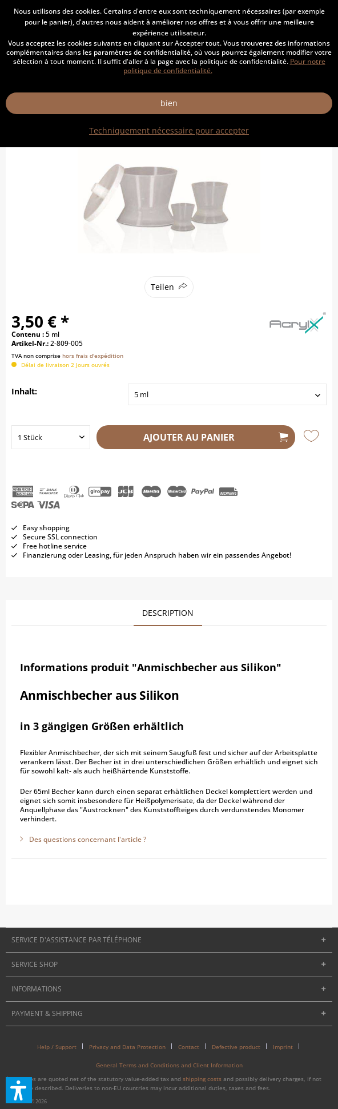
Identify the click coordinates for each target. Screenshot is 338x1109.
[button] (19, 1090)
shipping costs (202, 1079)
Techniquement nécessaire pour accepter (169, 130)
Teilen (162, 286)
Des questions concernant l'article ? (83, 839)
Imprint (283, 1047)
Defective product (236, 1047)
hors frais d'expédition (92, 356)
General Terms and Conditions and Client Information (169, 1065)
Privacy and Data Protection (127, 1047)
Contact (188, 1047)
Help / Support (57, 1047)
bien (169, 103)
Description (168, 612)
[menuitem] (61, 1047)
